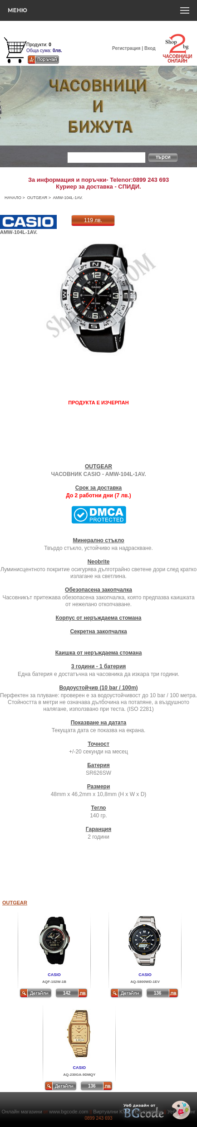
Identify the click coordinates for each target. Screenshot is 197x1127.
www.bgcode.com (68, 1111)
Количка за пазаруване (50, 38)
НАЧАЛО (13, 197)
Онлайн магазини (21, 1111)
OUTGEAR (37, 197)
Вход (150, 48)
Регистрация (126, 48)
